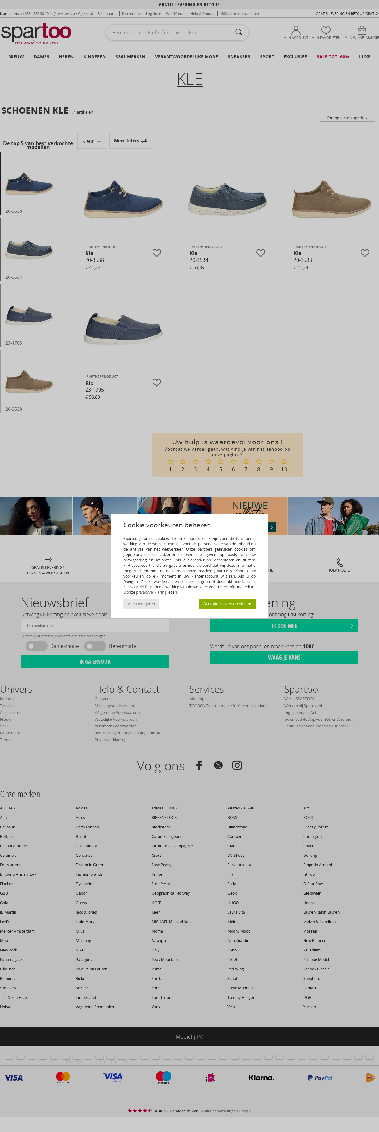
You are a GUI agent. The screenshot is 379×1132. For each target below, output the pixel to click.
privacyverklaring (151, 592)
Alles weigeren (141, 604)
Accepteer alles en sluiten (227, 604)
